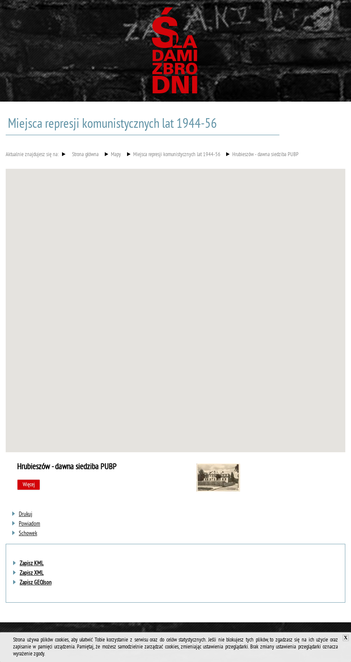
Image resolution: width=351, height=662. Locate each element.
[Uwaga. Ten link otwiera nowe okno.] (25, 514)
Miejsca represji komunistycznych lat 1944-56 (176, 155)
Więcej (29, 484)
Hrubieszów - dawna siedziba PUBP (265, 155)
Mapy (116, 155)
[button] (175, 302)
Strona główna (85, 155)
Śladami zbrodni (175, 54)
